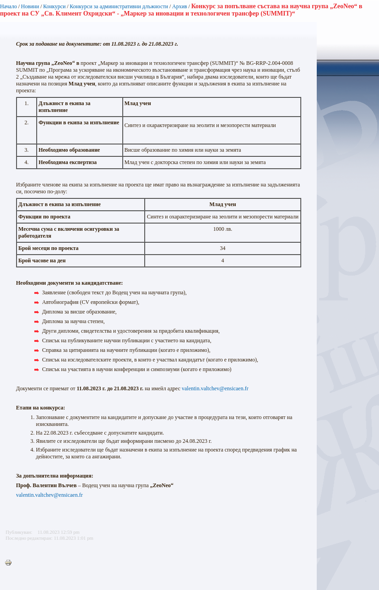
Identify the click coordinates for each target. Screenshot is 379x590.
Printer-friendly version (10, 563)
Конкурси (54, 6)
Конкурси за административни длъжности (119, 6)
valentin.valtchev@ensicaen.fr (215, 388)
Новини (30, 6)
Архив (179, 6)
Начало (8, 6)
